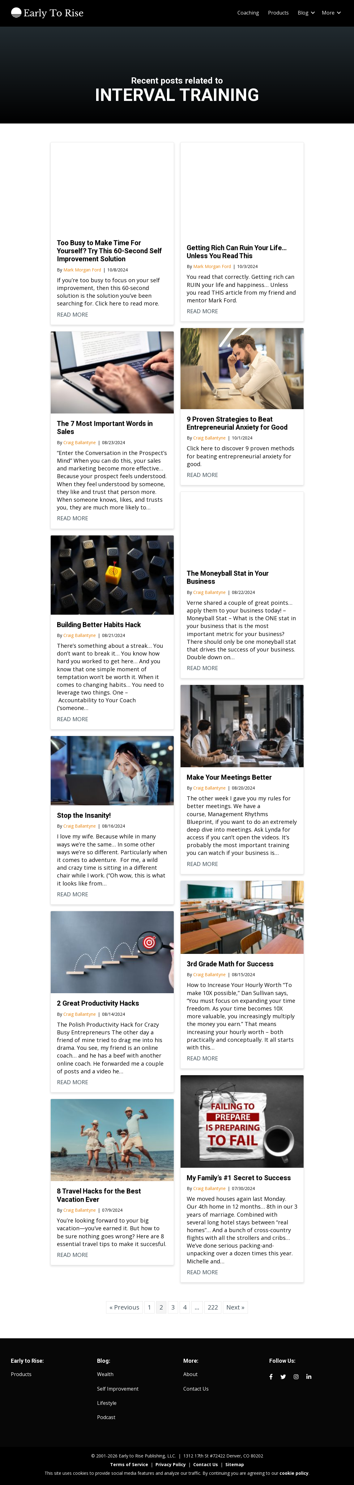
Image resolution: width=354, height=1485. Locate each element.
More (328, 12)
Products (278, 12)
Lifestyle (107, 1403)
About (190, 1374)
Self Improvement (118, 1388)
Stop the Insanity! (84, 815)
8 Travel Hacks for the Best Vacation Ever (99, 1195)
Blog (303, 12)
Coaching (248, 12)
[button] (313, 12)
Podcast (106, 1417)
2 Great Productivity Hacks (98, 1003)
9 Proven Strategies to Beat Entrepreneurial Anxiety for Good (237, 423)
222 (213, 1307)
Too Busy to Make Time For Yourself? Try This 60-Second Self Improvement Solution (109, 251)
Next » (235, 1307)
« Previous (124, 1307)
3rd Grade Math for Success (230, 964)
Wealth (105, 1374)
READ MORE (72, 314)
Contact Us (196, 1388)
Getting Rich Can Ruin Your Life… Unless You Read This (237, 252)
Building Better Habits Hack (99, 625)
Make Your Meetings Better (229, 777)
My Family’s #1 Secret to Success (239, 1178)
